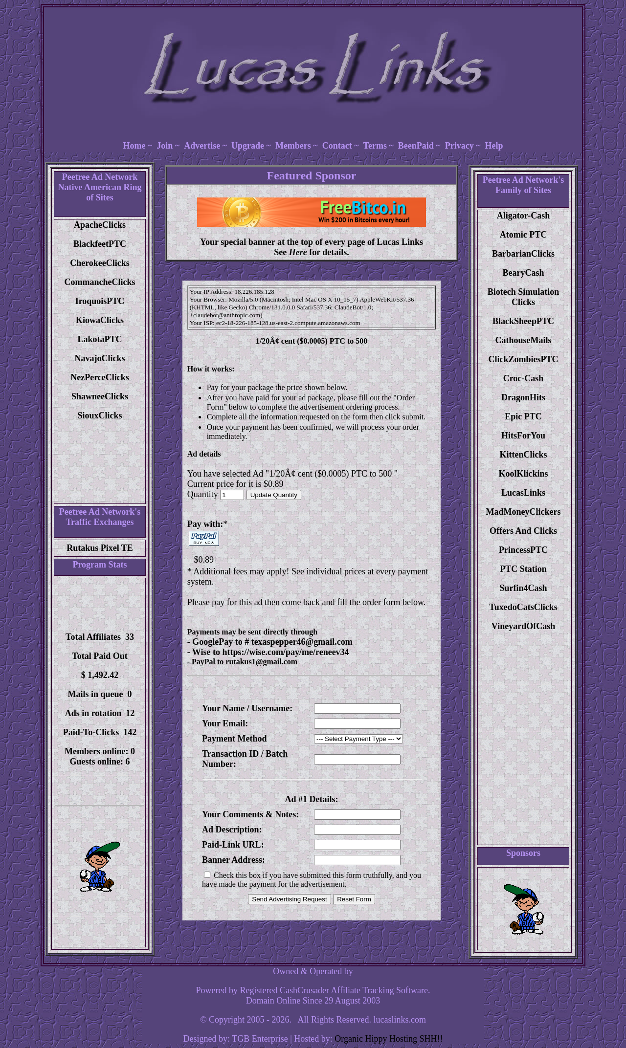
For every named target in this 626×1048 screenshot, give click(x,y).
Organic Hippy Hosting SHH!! (389, 1039)
